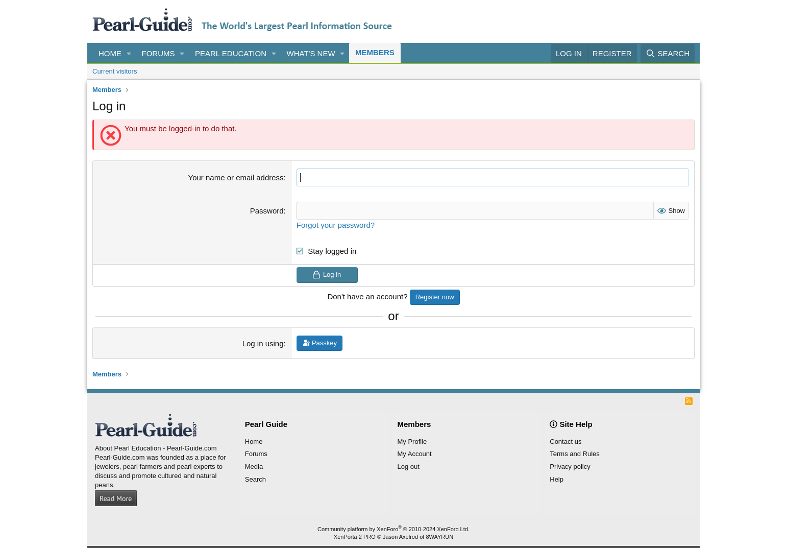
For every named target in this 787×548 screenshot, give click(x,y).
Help (556, 479)
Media (254, 466)
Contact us (565, 441)
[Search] (668, 53)
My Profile (412, 441)
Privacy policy (570, 466)
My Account (415, 454)
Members (375, 52)
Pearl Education (230, 53)
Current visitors (114, 71)
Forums (158, 53)
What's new (311, 53)
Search (255, 479)
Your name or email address (236, 177)
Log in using (263, 343)
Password (267, 210)
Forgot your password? (336, 225)
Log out (409, 466)
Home (110, 53)
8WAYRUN (439, 537)
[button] (129, 53)
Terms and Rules (575, 454)
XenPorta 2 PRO (355, 537)
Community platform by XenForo (393, 529)
